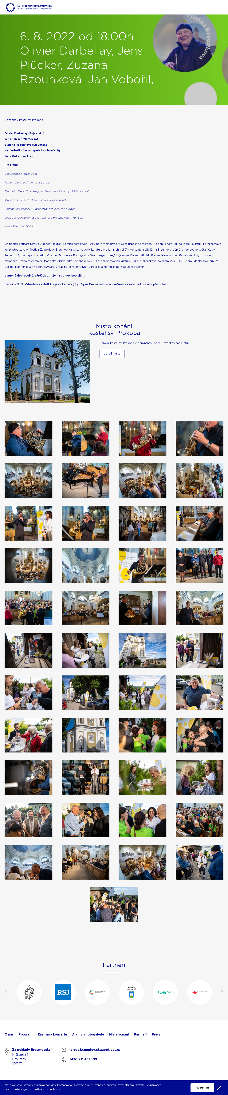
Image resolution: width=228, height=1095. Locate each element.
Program (26, 1034)
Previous (6, 992)
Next (222, 992)
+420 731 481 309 (83, 1059)
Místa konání (119, 1034)
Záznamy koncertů (52, 1034)
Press (156, 1034)
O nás (9, 1034)
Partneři (140, 1034)
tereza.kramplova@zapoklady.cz (94, 1049)
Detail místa (112, 353)
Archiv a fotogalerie (88, 1034)
